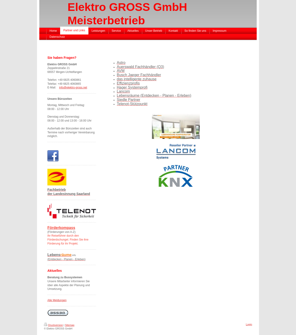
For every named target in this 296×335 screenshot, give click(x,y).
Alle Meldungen (57, 300)
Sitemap (69, 325)
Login (249, 324)
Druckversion (53, 325)
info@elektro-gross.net (73, 87)
